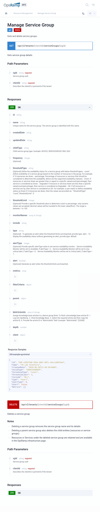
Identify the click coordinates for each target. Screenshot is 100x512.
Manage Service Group (47, 13)
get (10, 30)
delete (17, 30)
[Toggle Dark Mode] (83, 13)
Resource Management (23, 13)
